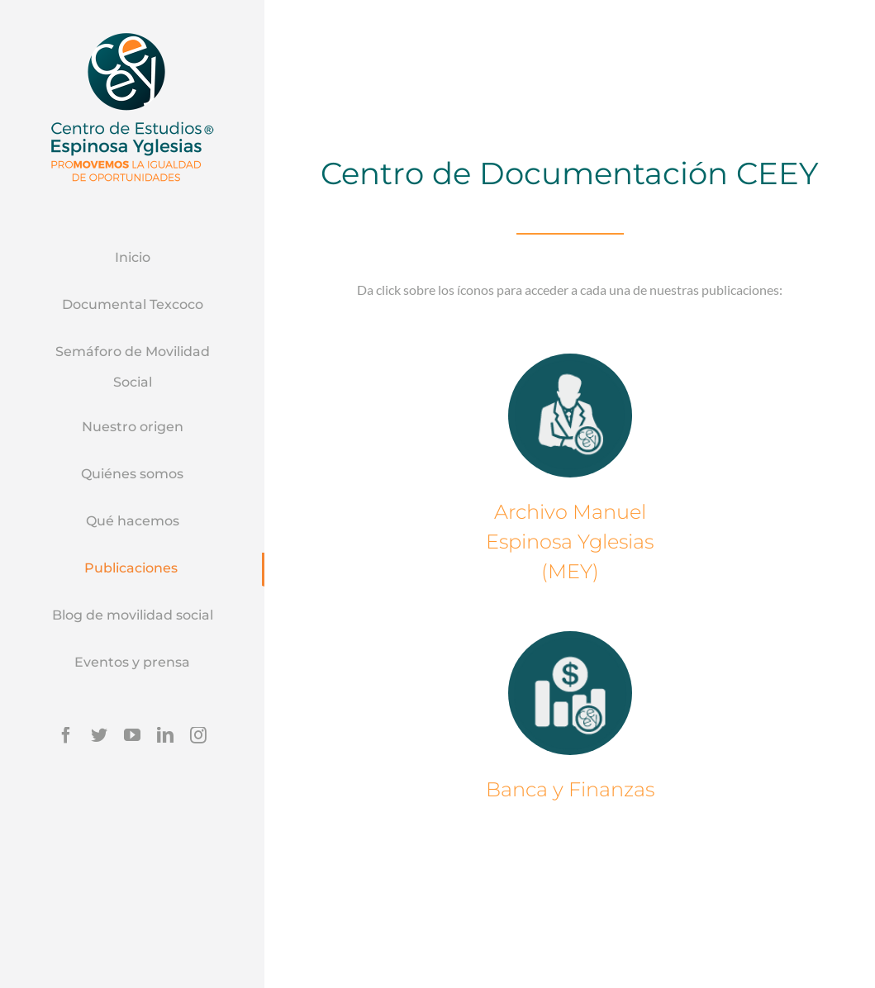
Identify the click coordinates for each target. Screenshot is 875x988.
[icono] (570, 414)
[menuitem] (132, 258)
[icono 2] (570, 693)
